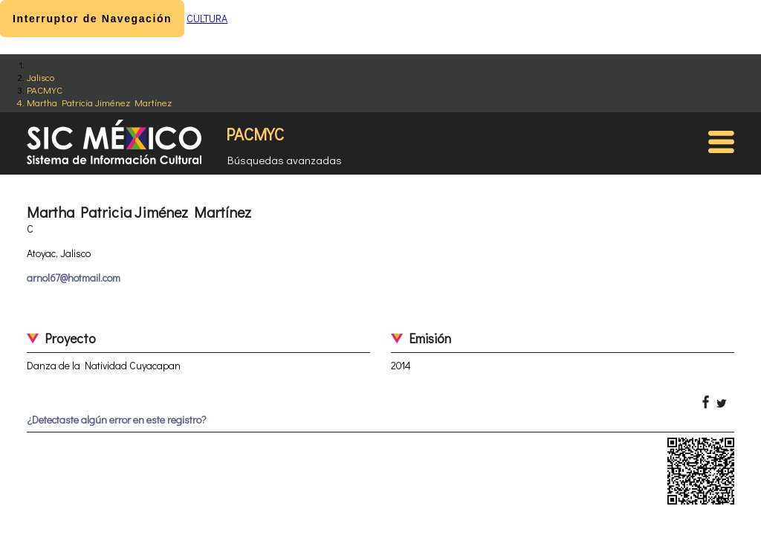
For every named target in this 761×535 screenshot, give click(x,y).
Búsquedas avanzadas (284, 159)
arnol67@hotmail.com (73, 277)
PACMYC (44, 89)
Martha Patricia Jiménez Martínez (99, 102)
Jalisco (40, 77)
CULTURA (207, 18)
